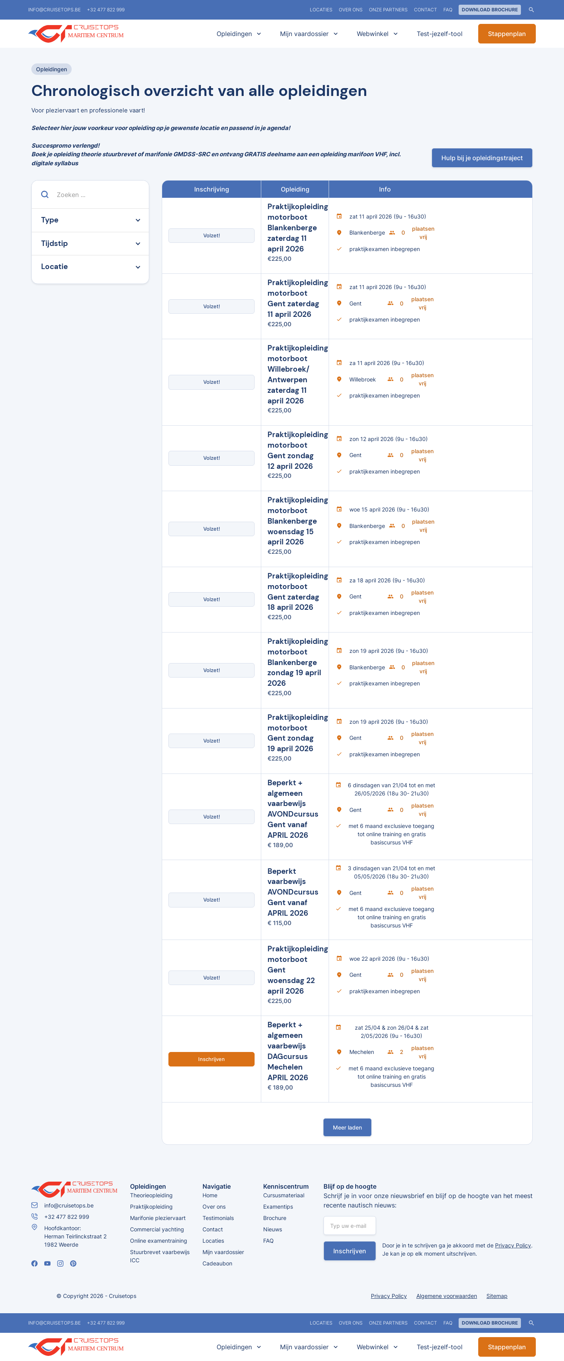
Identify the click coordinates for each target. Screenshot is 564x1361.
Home (209, 1195)
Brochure (274, 1218)
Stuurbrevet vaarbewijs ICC (160, 1256)
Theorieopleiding (151, 1195)
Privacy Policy (513, 1245)
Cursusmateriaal (283, 1195)
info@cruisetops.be (54, 10)
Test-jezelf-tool (440, 34)
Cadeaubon (217, 1263)
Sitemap (497, 1295)
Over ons (351, 10)
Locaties (213, 1240)
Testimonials (218, 1218)
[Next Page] (347, 1127)
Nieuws (272, 1229)
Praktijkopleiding (151, 1206)
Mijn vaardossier (223, 1252)
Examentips (278, 1206)
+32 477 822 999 (106, 10)
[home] (87, 34)
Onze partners (388, 10)
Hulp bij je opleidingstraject (482, 158)
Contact (425, 10)
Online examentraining (158, 1240)
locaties (321, 10)
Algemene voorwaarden (446, 1295)
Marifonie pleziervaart (158, 1218)
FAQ (447, 10)
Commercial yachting (157, 1229)
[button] (237, 34)
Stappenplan (507, 34)
